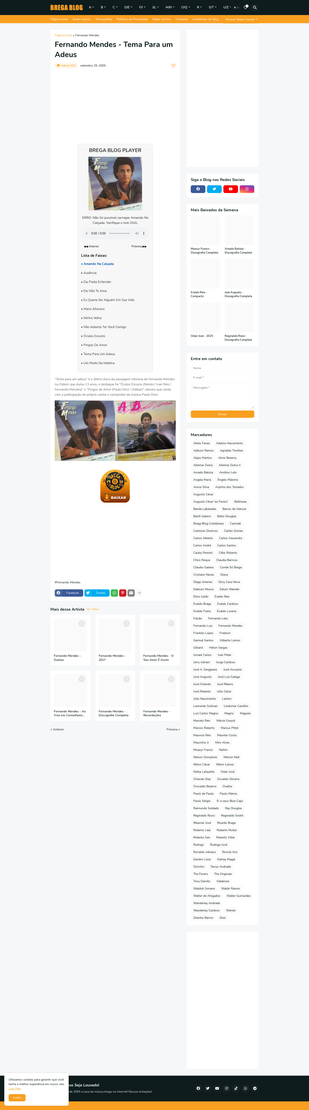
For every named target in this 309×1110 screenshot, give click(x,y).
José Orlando (202, 684)
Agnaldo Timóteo (231, 451)
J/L (154, 7)
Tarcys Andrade (220, 867)
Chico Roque (201, 560)
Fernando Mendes (87, 35)
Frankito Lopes (203, 633)
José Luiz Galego (229, 677)
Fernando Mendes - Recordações (156, 714)
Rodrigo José (218, 845)
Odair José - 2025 (202, 336)
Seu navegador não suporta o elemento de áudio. (115, 233)
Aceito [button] (17, 1098)
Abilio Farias (201, 443)
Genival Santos (203, 640)
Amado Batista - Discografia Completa (238, 251)
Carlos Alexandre (230, 538)
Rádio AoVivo (162, 19)
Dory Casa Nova (229, 582)
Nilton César (201, 764)
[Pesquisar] (255, 7)
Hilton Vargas (218, 648)
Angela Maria (202, 480)
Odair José (228, 772)
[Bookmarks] (245, 7)
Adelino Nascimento (229, 443)
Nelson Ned (231, 757)
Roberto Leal (202, 830)
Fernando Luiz (202, 626)
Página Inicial (59, 19)
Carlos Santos (226, 545)
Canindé (235, 524)
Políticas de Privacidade (132, 19)
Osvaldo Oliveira (228, 779)
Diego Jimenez (202, 582)
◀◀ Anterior (91, 246)
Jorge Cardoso (225, 662)
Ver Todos (92, 609)
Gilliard (198, 648)
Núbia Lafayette (203, 772)
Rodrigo (198, 845)
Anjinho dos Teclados (229, 487)
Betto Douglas (226, 516)
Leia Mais (15, 1089)
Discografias (104, 19)
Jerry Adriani (201, 662)
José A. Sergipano (205, 670)
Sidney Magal (226, 859)
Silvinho (198, 867)
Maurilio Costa (226, 735)
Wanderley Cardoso (206, 910)
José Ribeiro (225, 684)
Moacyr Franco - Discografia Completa (204, 251)
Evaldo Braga (202, 604)
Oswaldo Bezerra (204, 786)
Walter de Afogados (206, 896)
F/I (141, 7)
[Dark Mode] (236, 7)
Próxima (172, 729)
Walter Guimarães (239, 896)
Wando (231, 910)
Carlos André (202, 545)
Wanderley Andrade (206, 903)
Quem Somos (82, 19)
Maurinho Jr (201, 743)
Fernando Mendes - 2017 (112, 658)
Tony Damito (201, 881)
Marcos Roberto (204, 728)
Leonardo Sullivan (205, 706)
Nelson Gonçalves (205, 757)
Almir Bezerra (227, 458)
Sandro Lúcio (202, 859)
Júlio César (224, 691)
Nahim (223, 750)
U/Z (226, 7)
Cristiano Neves (203, 575)
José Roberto (202, 691)
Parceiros (182, 19)
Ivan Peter (224, 655)
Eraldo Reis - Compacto (199, 294)
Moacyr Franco (203, 750)
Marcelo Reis (201, 721)
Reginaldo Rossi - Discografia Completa (238, 338)
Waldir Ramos (230, 888)
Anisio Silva (201, 487)
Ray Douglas (233, 808)
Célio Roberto (228, 553)
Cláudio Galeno (203, 567)
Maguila (245, 713)
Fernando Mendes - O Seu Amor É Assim (158, 658)
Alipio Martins (202, 458)
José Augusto (202, 677)
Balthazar (240, 502)
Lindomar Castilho (236, 706)
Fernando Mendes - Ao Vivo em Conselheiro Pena (70, 714)
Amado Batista (203, 472)
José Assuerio (232, 670)
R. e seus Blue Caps (230, 801)
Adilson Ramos (203, 451)
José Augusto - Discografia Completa (238, 294)
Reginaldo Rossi (204, 815)
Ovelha (227, 786)
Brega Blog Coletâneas (208, 524)
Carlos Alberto (203, 538)
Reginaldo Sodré (232, 815)
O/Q (184, 7)
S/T (211, 7)
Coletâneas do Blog (205, 19)
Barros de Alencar (234, 509)
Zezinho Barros (203, 918)
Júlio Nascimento (204, 699)
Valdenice (223, 881)
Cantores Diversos (205, 531)
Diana (224, 575)
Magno (229, 713)
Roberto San (201, 837)
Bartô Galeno (202, 516)
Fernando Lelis (218, 618)
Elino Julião (200, 597)
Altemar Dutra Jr (230, 465)
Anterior (58, 729)
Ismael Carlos (202, 655)
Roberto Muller (227, 830)
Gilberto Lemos (230, 640)
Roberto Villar (225, 837)
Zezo (223, 918)
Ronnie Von (230, 852)
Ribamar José (202, 823)
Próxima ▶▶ (139, 246)
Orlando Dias (202, 779)
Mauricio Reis (202, 735)
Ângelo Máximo (227, 480)
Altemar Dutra (202, 465)
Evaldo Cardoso (227, 604)
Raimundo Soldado (206, 808)
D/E (127, 7)
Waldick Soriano (204, 888)
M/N (169, 7)
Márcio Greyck (226, 721)
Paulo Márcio (228, 794)
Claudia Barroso (227, 560)
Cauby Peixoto (203, 553)
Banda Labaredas (204, 509)
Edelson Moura (203, 589)
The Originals (223, 874)
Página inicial (63, 35)
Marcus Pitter (230, 728)
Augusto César (203, 494)
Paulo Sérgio (202, 801)
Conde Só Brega (231, 567)
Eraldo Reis (222, 597)
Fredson (225, 633)
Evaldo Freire (202, 611)
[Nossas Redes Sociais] (241, 19)
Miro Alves (222, 743)
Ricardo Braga (226, 823)
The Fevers (200, 874)
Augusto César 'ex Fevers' (210, 502)
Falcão (197, 618)
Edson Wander (229, 589)
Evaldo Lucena (226, 611)
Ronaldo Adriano (204, 852)
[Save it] (173, 65)
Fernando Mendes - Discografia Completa (114, 714)
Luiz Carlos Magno (205, 713)
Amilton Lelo (228, 472)
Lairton (227, 699)
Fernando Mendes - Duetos (67, 658)
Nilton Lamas (225, 764)
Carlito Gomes (233, 531)
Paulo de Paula (203, 794)
